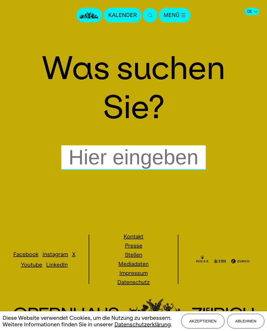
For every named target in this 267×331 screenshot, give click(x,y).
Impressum (133, 273)
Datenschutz (133, 282)
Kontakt (133, 236)
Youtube (31, 265)
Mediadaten (133, 264)
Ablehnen (245, 321)
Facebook (26, 254)
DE (252, 11)
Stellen (133, 255)
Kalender (122, 15)
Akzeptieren (202, 321)
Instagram (55, 254)
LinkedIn (57, 265)
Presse (133, 246)
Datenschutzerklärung (142, 324)
